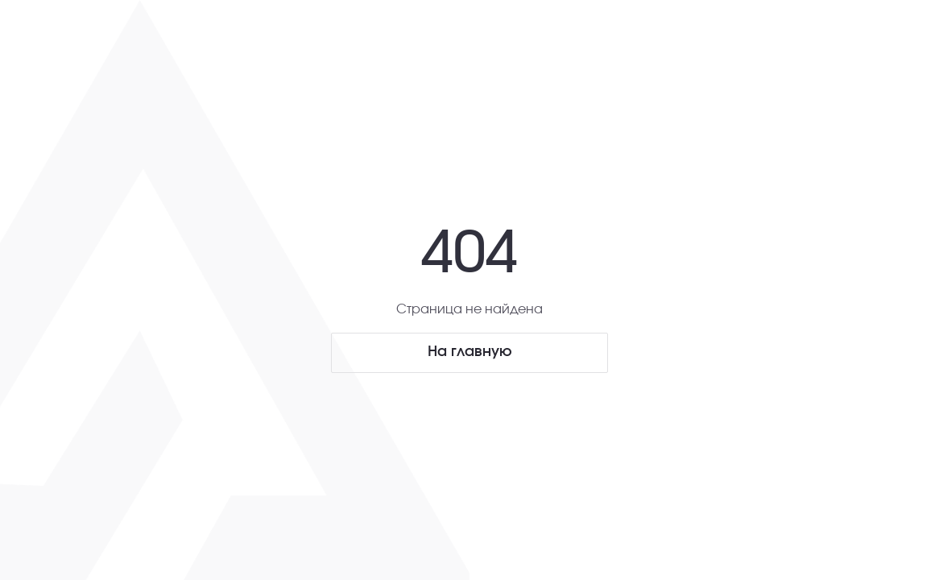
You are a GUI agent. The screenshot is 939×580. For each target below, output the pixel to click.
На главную (470, 352)
